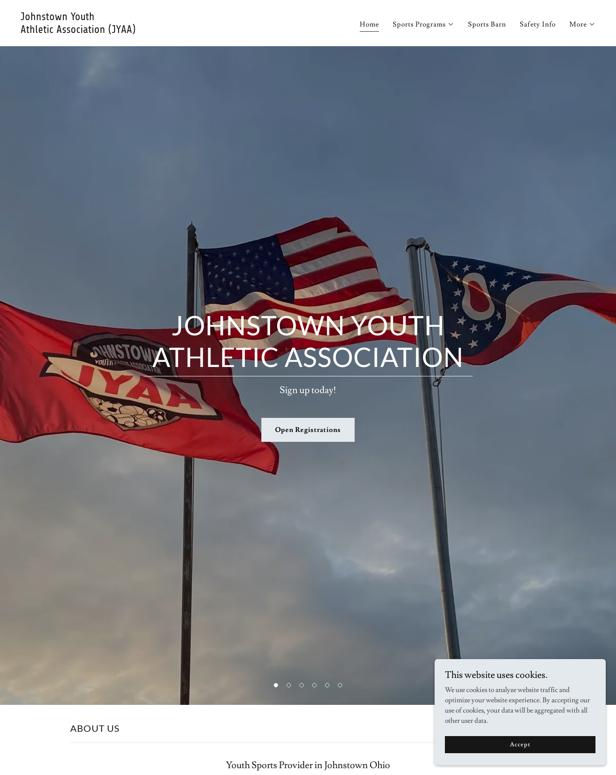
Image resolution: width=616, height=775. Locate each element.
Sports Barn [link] (487, 24)
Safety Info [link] (538, 24)
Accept (520, 744)
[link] (161, 31)
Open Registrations (308, 430)
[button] (423, 24)
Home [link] (369, 24)
